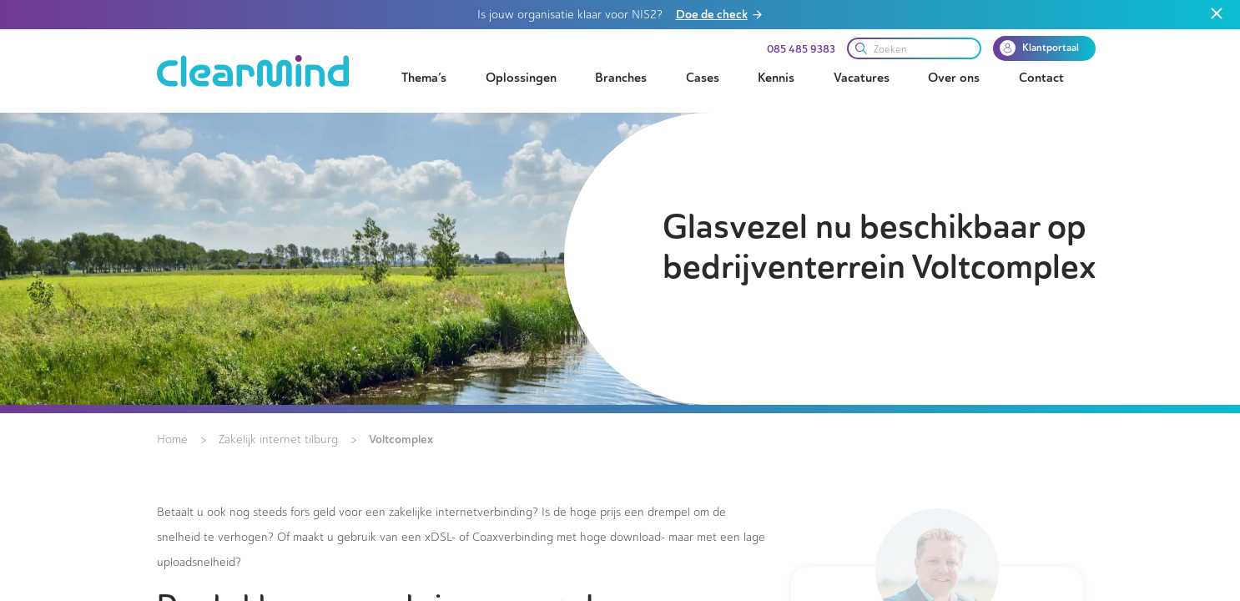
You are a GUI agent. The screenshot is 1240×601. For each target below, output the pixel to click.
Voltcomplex (401, 439)
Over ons (954, 77)
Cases (702, 77)
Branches (621, 77)
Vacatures (862, 77)
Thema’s (423, 77)
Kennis (776, 77)
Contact (1041, 77)
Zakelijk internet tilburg (278, 439)
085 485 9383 (801, 49)
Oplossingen (521, 77)
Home (172, 439)
